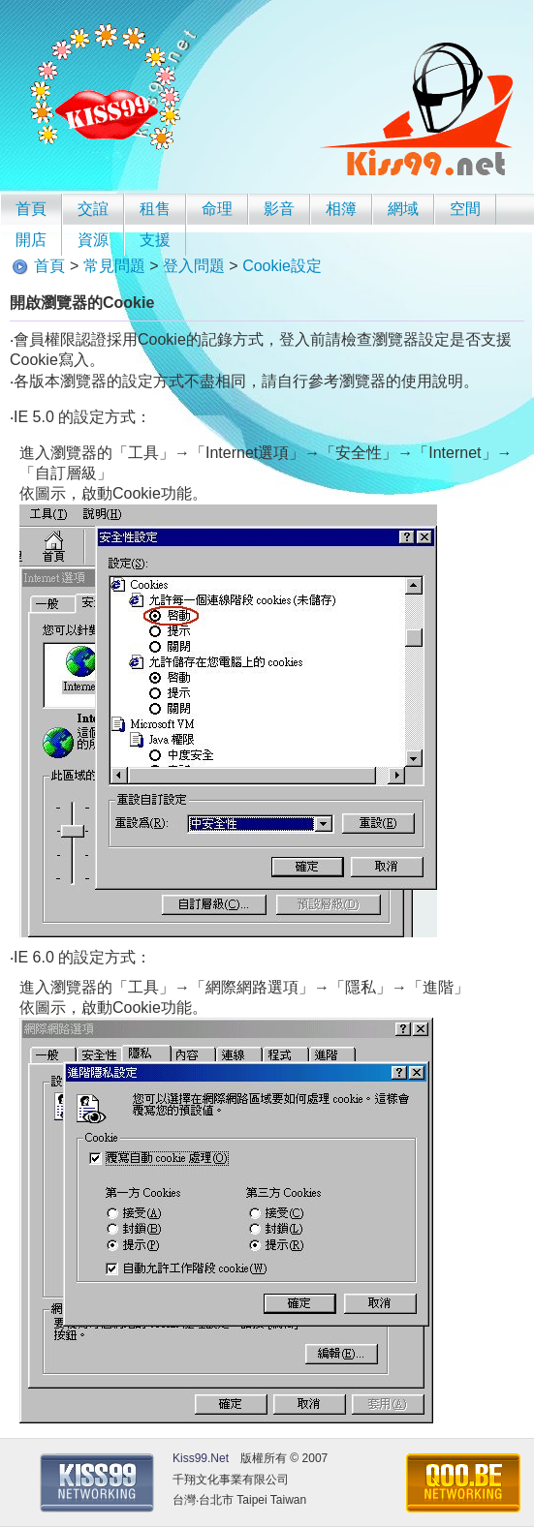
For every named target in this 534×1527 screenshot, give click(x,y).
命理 (217, 208)
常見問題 (114, 266)
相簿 (341, 208)
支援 (155, 239)
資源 (93, 239)
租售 (155, 208)
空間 (465, 208)
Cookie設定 (282, 266)
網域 (403, 208)
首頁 (31, 208)
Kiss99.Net (201, 1458)
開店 (31, 239)
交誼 (93, 208)
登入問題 (194, 266)
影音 (279, 208)
